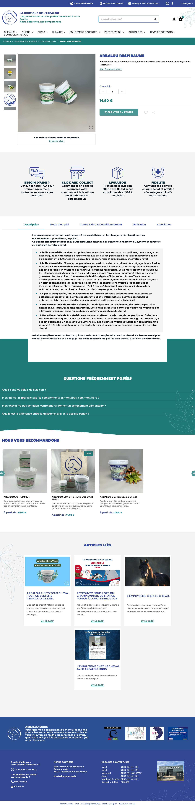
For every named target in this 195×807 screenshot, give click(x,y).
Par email (19, 786)
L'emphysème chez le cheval (148, 596)
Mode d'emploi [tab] (59, 224)
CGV (77, 804)
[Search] (155, 19)
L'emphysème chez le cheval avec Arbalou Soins (98, 668)
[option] (10, 60)
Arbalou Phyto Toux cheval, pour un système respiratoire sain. (48, 596)
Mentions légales (109, 804)
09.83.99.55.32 (21, 781)
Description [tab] (31, 224)
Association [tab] (164, 224)
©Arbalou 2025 (66, 804)
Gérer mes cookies (127, 804)
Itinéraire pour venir (65, 776)
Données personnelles (90, 804)
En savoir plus (56, 141)
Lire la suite (47, 621)
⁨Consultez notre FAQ (25, 769)
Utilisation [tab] (139, 224)
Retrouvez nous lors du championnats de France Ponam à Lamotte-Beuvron (97, 596)
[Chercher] (125, 19)
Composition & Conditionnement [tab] (101, 224)
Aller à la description (111, 69)
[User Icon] (174, 19)
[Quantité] (112, 91)
